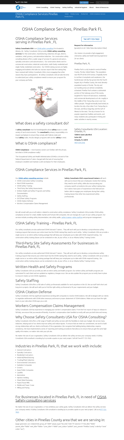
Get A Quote (83, 2)
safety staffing (77, 217)
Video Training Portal (102, 2)
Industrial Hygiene (81, 8)
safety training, (67, 217)
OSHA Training (55, 8)
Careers (92, 2)
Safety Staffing (67, 8)
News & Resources (102, 8)
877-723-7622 (22, 2)
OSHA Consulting (42, 8)
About (91, 8)
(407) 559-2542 (79, 143)
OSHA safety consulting (45, 48)
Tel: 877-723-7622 (91, 39)
